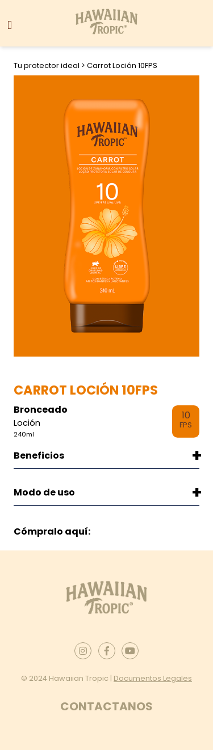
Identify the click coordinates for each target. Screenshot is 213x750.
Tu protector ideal (47, 65)
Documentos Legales (153, 678)
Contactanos (106, 706)
